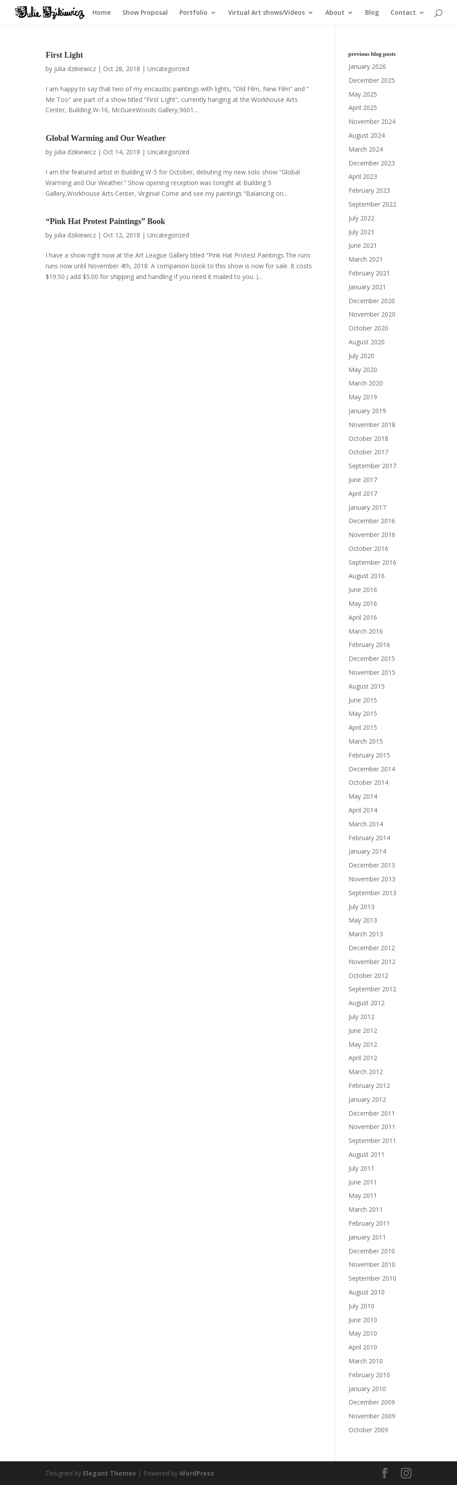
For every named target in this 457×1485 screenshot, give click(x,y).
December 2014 (372, 769)
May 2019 (363, 397)
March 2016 (366, 631)
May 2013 (363, 920)
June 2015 (363, 700)
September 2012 (372, 989)
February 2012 (369, 1085)
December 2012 (372, 947)
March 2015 (366, 741)
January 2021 (367, 287)
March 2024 (366, 149)
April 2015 (363, 727)
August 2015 (367, 686)
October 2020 (368, 328)
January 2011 (367, 1237)
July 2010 (361, 1306)
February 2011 (369, 1223)
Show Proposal (145, 13)
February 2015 (369, 755)
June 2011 (363, 1182)
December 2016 (372, 520)
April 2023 (363, 176)
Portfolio (193, 13)
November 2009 (372, 1416)
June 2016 (363, 589)
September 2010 (372, 1278)
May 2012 (363, 1044)
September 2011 (372, 1140)
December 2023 (372, 163)
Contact (403, 13)
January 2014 (367, 851)
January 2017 (367, 507)
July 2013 (361, 906)
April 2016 (363, 617)
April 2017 (363, 493)
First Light (64, 55)
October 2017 (368, 452)
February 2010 (369, 1375)
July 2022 (361, 218)
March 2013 (366, 934)
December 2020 (372, 300)
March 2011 (366, 1209)
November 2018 (372, 424)
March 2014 (366, 824)
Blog (372, 13)
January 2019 (367, 410)
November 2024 (372, 121)
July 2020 (361, 355)
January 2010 (367, 1388)
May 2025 (363, 94)
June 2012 (363, 1030)
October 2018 (368, 438)
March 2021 (366, 259)
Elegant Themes (109, 1473)
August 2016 (367, 575)
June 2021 (363, 245)
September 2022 (372, 204)
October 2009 (368, 1430)
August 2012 (367, 1002)
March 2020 (366, 383)
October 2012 (368, 975)
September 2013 (372, 892)
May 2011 (363, 1195)
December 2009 (372, 1402)
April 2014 (363, 810)
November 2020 (372, 314)
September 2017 (372, 465)
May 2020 (363, 369)
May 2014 (363, 796)
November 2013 (372, 879)
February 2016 (369, 644)
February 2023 (369, 190)
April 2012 (363, 1057)
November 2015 (372, 672)
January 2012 (367, 1099)
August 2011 (367, 1154)
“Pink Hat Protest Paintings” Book (105, 221)
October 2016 (368, 548)
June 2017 (363, 479)
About (335, 13)
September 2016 (372, 562)
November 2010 (372, 1264)
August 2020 (367, 342)
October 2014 (368, 782)
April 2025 (363, 107)
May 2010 (363, 1333)
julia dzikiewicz (75, 68)
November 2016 (372, 534)
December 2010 (372, 1251)
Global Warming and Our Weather (106, 138)
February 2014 (369, 837)
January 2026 (367, 66)
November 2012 (372, 961)
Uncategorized (168, 68)
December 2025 (372, 80)
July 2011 (361, 1168)
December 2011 (372, 1113)
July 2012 (361, 1016)
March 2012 (366, 1071)
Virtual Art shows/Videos (266, 13)
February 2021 (369, 273)
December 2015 (372, 658)
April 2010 (363, 1347)
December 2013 (372, 865)
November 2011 (372, 1126)
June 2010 (363, 1320)
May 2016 (363, 603)
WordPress (196, 1473)
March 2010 (366, 1361)
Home (101, 13)
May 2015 (363, 713)
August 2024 (367, 135)
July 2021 (361, 232)
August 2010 (367, 1292)
